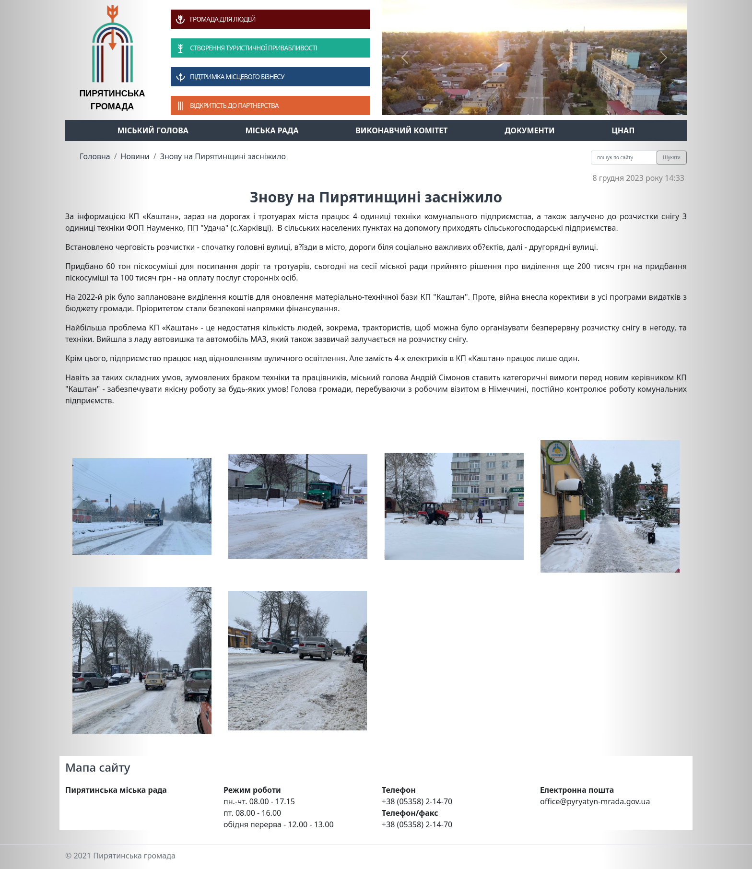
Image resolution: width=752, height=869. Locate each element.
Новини (135, 156)
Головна (95, 156)
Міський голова (153, 130)
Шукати (672, 157)
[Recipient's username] (624, 157)
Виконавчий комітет (401, 130)
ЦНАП (622, 130)
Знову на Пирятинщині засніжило (223, 156)
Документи (530, 130)
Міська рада (272, 130)
